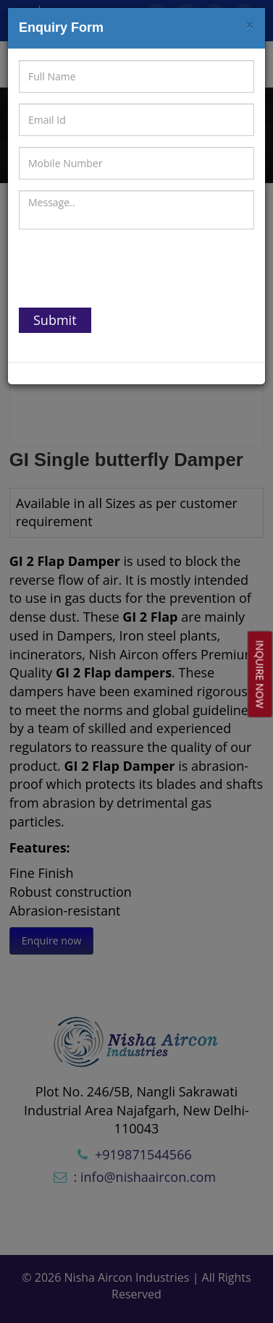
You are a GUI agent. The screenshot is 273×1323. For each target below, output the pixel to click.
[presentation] (129, 268)
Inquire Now (260, 675)
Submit (55, 320)
